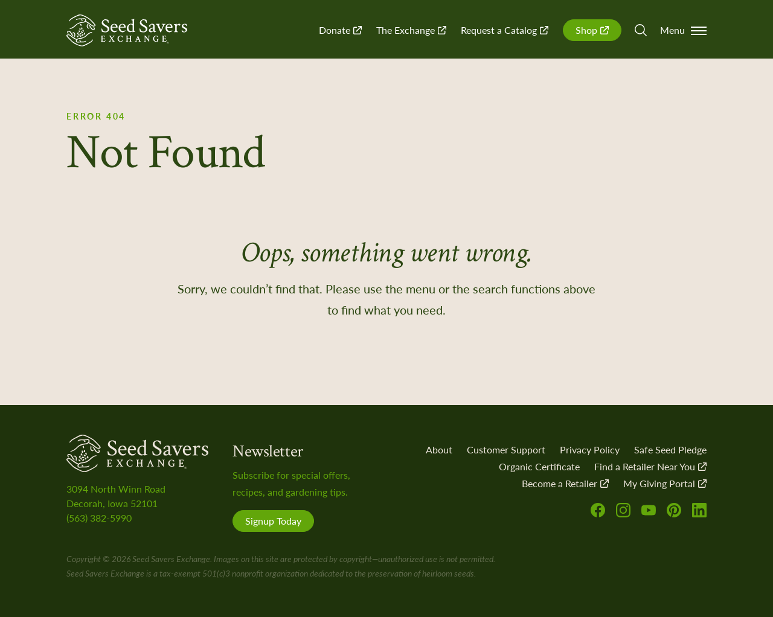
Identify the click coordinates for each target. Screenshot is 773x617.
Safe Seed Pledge (670, 449)
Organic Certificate (539, 466)
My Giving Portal (665, 483)
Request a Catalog (504, 30)
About (439, 449)
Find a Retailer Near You (650, 466)
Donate (340, 30)
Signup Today (273, 521)
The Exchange (411, 30)
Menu (683, 30)
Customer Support (506, 449)
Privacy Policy (590, 449)
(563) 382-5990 (99, 518)
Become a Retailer (565, 483)
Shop (592, 30)
